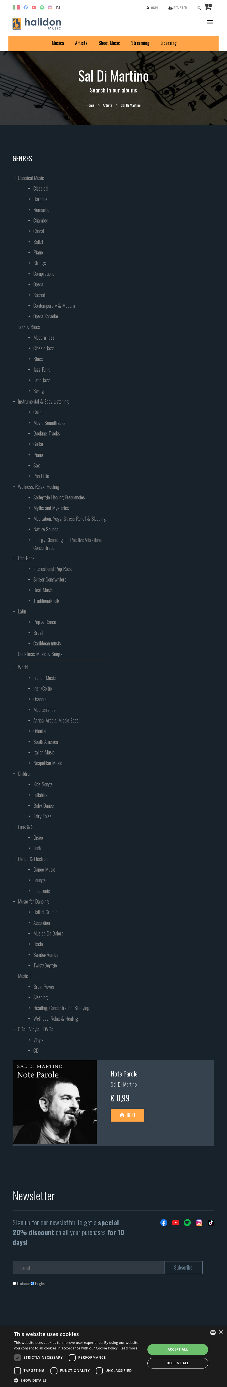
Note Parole (124, 1073)
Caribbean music (47, 643)
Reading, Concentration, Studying (61, 1007)
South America (45, 741)
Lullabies (40, 794)
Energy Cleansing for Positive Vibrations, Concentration (68, 543)
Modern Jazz (43, 337)
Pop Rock (26, 558)
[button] (78, 1380)
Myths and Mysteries (51, 507)
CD (36, 1050)
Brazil (38, 632)
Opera (38, 284)
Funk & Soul (28, 826)
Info (127, 1115)
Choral (38, 231)
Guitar (38, 444)
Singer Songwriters (49, 579)
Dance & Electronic (34, 858)
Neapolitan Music (47, 763)
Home (90, 105)
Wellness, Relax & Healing (55, 1018)
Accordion (41, 922)
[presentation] (55, 1309)
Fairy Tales (42, 816)
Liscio (38, 944)
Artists (81, 43)
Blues (38, 358)
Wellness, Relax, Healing (38, 486)
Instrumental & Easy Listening (43, 401)
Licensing (169, 43)
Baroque (40, 199)
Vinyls (38, 1039)
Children (24, 773)
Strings (39, 263)
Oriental (39, 731)
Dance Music (44, 869)
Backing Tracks (46, 433)
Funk (37, 848)
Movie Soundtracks (49, 422)
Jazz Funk (41, 369)
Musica (58, 43)
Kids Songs (43, 784)
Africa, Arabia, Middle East (55, 720)
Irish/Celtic (42, 688)
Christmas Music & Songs (40, 653)
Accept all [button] (178, 1349)
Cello (37, 412)
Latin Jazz (41, 380)
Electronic (41, 890)
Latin (22, 611)
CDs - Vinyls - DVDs (35, 1029)
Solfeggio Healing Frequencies (59, 497)
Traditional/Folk (46, 600)
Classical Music (31, 177)
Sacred (39, 294)
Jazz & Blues (29, 326)
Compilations (44, 273)
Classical (40, 188)
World (23, 667)
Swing (38, 390)
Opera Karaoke (45, 316)
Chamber (40, 220)
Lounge (39, 880)
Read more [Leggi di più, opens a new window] (128, 1348)
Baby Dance (43, 805)
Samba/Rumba (45, 954)
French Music (44, 677)
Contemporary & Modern (54, 305)
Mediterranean (45, 709)
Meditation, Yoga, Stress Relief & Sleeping (69, 518)
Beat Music (43, 590)
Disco (38, 837)
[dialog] (113, 1356)
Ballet (38, 241)
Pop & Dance (44, 622)
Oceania (40, 699)
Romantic (41, 209)
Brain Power (43, 986)
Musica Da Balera (48, 933)
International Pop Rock (52, 568)
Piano (38, 252)
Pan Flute (41, 476)
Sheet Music (109, 43)
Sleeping (40, 997)
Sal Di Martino (124, 1084)
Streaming (140, 43)
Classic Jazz (43, 348)
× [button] (221, 1332)
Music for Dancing (33, 901)
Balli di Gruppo (45, 912)
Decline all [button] (178, 1363)
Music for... (27, 976)
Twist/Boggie (45, 965)
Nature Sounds (45, 529)
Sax (36, 465)
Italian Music (44, 752)
